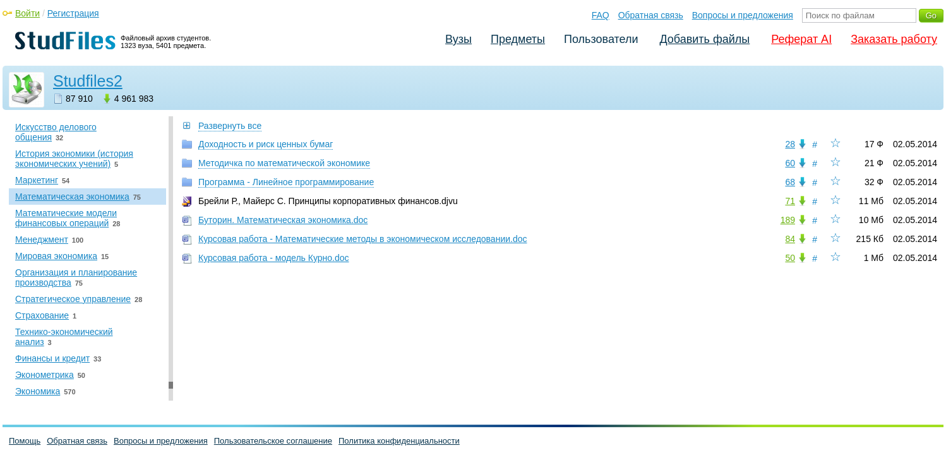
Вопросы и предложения (742, 15)
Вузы (458, 39)
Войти (27, 13)
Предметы (518, 39)
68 (790, 182)
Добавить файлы (704, 39)
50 (790, 258)
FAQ (600, 15)
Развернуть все (229, 126)
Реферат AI (801, 39)
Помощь (24, 441)
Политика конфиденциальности (399, 441)
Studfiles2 (88, 81)
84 (790, 239)
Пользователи (601, 39)
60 (790, 163)
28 (790, 144)
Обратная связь (650, 15)
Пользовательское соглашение (273, 441)
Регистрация (73, 13)
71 (790, 201)
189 (788, 220)
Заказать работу (894, 39)
